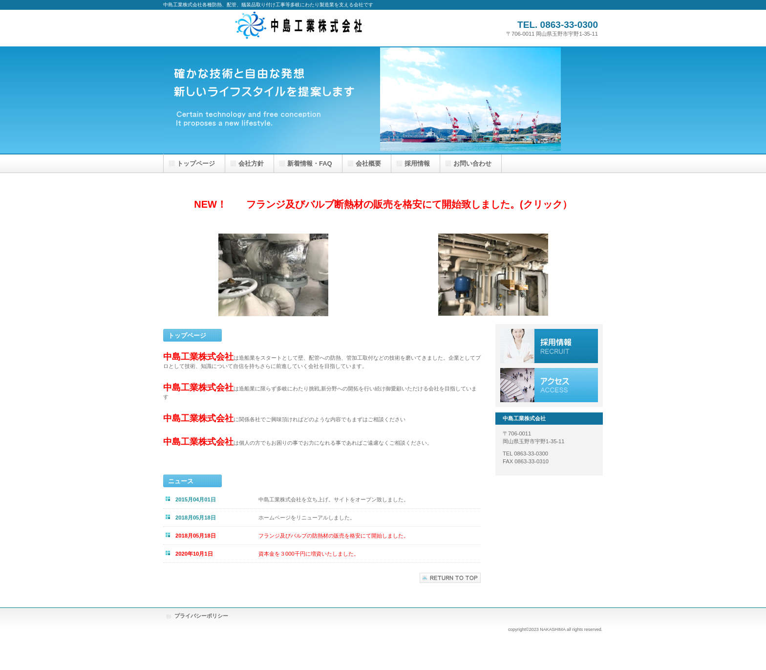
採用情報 (549, 346)
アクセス (549, 385)
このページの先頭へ (450, 578)
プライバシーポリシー (201, 616)
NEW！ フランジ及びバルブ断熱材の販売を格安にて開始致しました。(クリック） (383, 204)
